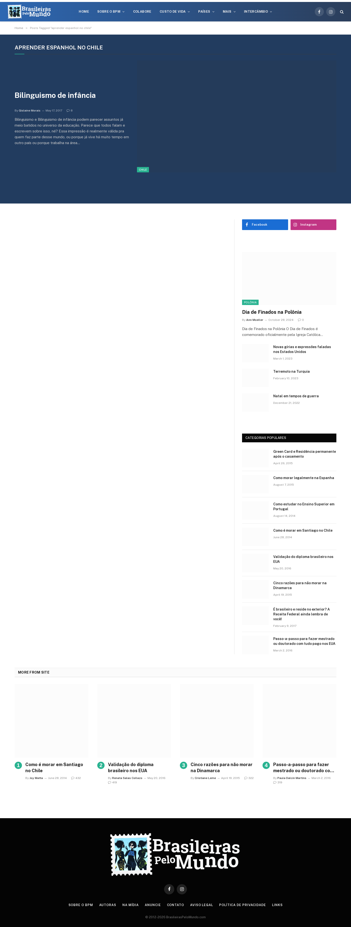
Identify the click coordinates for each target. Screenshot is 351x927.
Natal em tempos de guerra (296, 396)
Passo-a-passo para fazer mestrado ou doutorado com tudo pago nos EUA (304, 641)
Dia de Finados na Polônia (272, 312)
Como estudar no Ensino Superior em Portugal (303, 506)
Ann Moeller (254, 320)
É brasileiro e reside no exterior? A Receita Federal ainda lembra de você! (301, 614)
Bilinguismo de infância (55, 95)
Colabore (142, 11)
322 (249, 778)
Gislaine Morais (29, 110)
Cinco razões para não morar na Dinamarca (300, 585)
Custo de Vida (173, 11)
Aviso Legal (201, 905)
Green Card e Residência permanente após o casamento (304, 454)
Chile (143, 169)
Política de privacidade (242, 905)
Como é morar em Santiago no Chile (302, 530)
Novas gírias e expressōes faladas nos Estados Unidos (302, 349)
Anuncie (153, 905)
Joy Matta (36, 778)
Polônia (250, 302)
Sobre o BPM (108, 11)
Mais (227, 11)
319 (277, 782)
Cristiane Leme (205, 778)
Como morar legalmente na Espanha (303, 478)
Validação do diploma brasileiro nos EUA (303, 559)
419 (112, 782)
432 (76, 778)
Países (204, 11)
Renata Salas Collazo (127, 778)
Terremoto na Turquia (291, 371)
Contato (175, 905)
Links (277, 905)
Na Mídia (130, 905)
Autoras (107, 905)
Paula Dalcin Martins (291, 778)
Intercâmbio (256, 11)
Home (84, 11)
